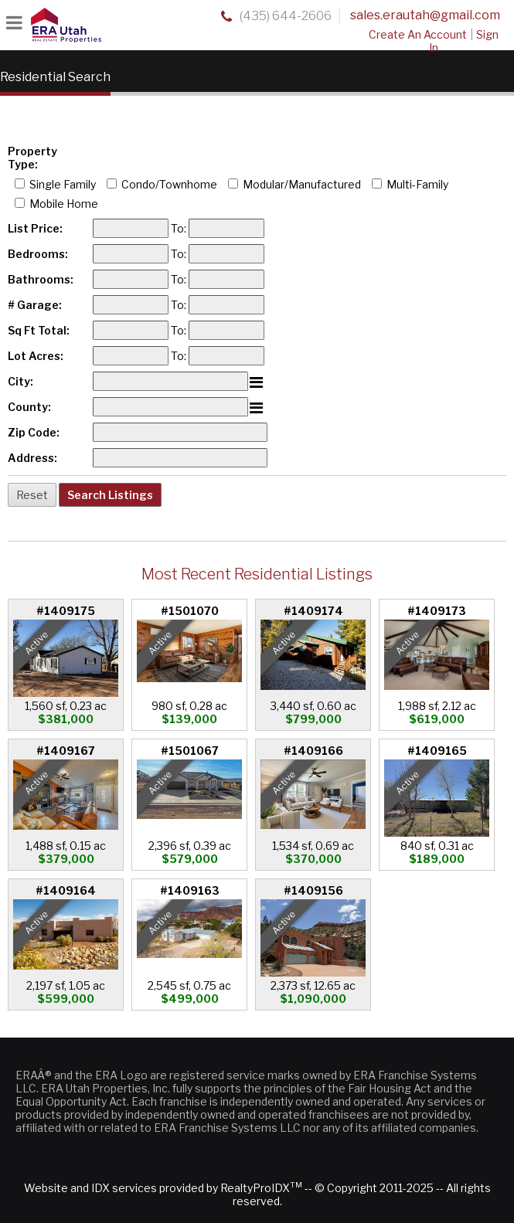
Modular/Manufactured (302, 184)
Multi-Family (417, 184)
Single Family (62, 184)
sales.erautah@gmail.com (425, 15)
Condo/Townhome (169, 184)
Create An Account (418, 34)
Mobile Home (63, 203)
